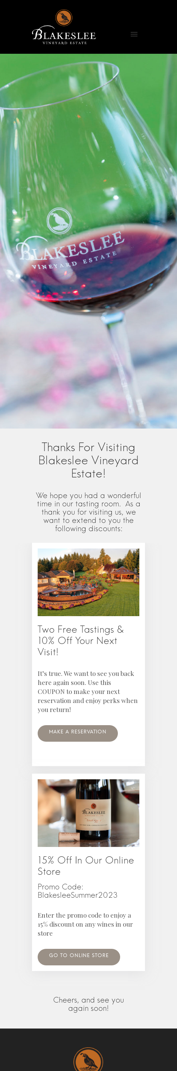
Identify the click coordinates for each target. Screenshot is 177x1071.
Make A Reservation (78, 733)
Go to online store (79, 957)
